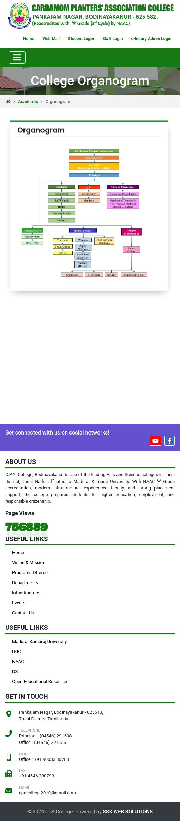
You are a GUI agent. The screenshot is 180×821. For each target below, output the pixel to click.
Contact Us (23, 612)
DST (16, 671)
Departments (25, 582)
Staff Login (112, 38)
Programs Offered (30, 572)
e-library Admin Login (151, 38)
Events (18, 602)
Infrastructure (25, 592)
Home (28, 38)
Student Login (81, 38)
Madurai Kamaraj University (39, 641)
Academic (28, 101)
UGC (16, 651)
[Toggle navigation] (17, 57)
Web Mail (51, 38)
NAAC (18, 661)
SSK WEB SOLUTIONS (128, 812)
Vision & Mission (28, 562)
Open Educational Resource (39, 681)
